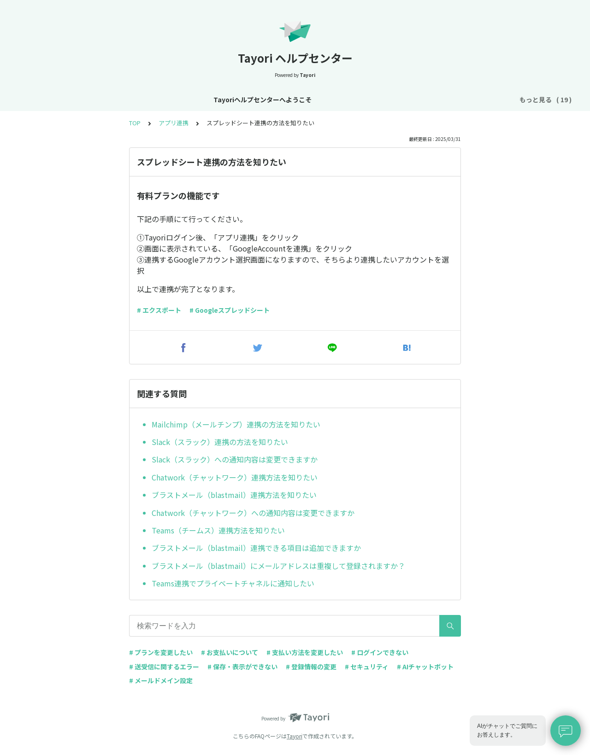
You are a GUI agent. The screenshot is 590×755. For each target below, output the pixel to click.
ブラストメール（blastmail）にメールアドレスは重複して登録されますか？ (278, 565)
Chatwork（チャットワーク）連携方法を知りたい (235, 477)
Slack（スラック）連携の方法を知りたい (220, 441)
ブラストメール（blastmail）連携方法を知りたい (234, 494)
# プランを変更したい (161, 652)
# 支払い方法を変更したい (304, 652)
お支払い (360, 99)
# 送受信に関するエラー (164, 666)
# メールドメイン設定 (161, 680)
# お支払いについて (229, 652)
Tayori (294, 736)
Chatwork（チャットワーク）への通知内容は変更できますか (253, 512)
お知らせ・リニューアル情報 (176, 99)
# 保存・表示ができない (242, 666)
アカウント (286, 99)
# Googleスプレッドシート (229, 310)
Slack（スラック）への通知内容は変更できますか (235, 459)
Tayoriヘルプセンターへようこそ (73, 99)
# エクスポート (159, 310)
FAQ (495, 99)
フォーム (399, 99)
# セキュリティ (367, 666)
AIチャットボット (450, 99)
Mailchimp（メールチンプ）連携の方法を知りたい (236, 424)
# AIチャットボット (425, 666)
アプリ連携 (174, 122)
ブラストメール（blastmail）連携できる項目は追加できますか (256, 547)
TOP (135, 122)
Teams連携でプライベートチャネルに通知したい (233, 583)
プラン (325, 99)
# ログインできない (379, 652)
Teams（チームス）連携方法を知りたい (218, 530)
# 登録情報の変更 (311, 666)
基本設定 (244, 99)
